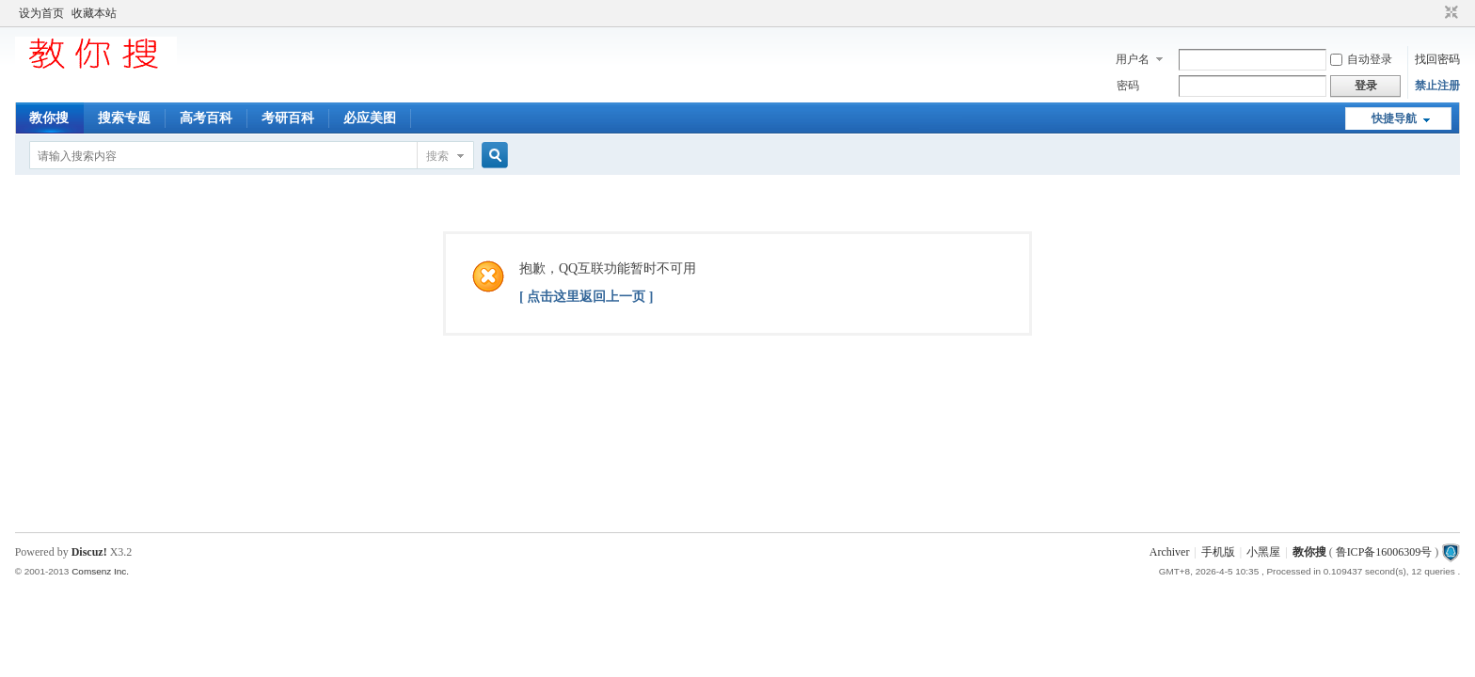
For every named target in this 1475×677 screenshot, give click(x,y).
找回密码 (1437, 59)
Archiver (1170, 552)
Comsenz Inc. (100, 571)
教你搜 (49, 118)
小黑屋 (1263, 552)
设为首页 (41, 13)
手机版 (1218, 552)
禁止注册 (1437, 85)
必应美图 (369, 118)
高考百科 (206, 118)
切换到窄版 (1449, 13)
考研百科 (288, 118)
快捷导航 (1394, 118)
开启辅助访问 (1433, 13)
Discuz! (89, 552)
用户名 (1133, 59)
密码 (1128, 85)
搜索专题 (124, 118)
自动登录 (1361, 59)
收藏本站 (94, 13)
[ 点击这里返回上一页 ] (586, 297)
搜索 (437, 156)
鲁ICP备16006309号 (1384, 552)
